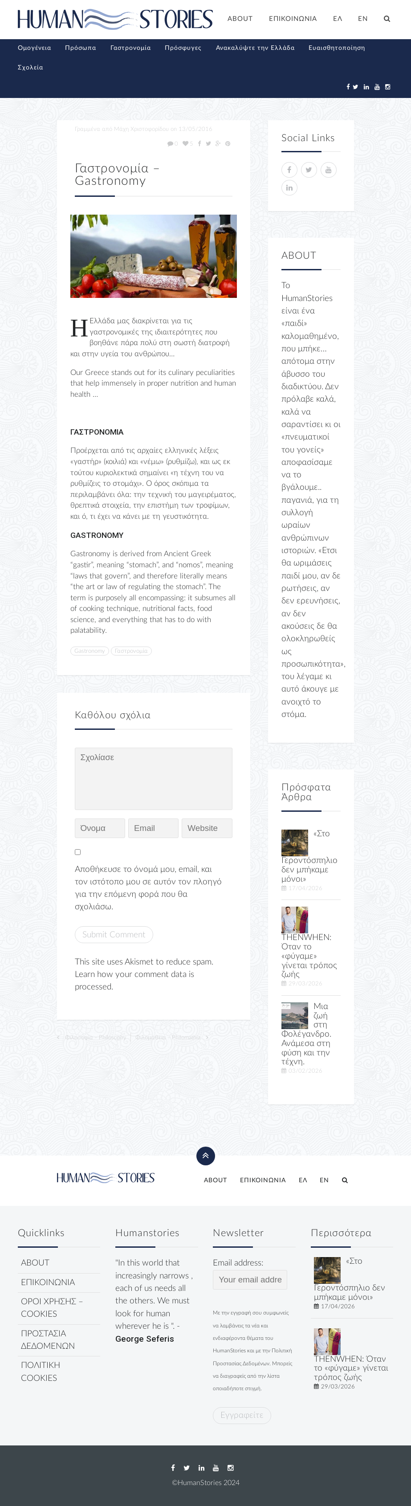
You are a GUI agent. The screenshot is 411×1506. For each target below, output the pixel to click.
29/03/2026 (305, 984)
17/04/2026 (305, 888)
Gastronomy (89, 651)
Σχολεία (30, 68)
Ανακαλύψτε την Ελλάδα (255, 48)
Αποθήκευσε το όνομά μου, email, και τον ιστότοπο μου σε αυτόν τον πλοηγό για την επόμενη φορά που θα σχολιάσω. (148, 888)
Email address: (250, 1274)
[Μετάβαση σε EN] (363, 20)
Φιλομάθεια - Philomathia (167, 1037)
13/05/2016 (195, 129)
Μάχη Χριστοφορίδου (141, 129)
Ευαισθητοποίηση (337, 48)
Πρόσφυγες (183, 48)
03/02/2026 (305, 1071)
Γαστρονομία (130, 48)
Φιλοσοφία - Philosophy (95, 1037)
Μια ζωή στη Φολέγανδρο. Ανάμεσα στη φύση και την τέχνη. (306, 1034)
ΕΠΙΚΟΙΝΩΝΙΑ (293, 19)
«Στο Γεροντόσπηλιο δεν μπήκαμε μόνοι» (309, 856)
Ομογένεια (34, 48)
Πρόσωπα (80, 48)
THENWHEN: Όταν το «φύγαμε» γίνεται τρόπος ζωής (309, 956)
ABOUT (240, 19)
